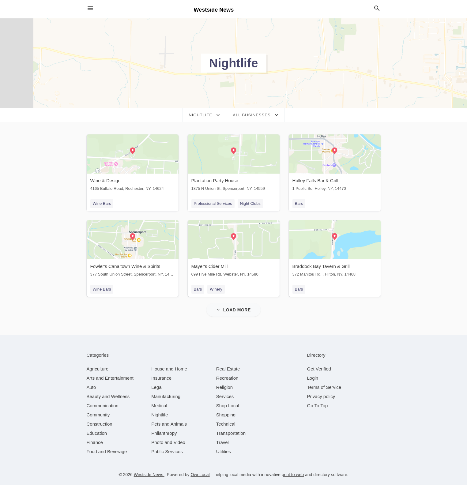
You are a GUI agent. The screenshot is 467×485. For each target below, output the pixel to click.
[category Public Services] (167, 451)
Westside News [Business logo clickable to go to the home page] (214, 10)
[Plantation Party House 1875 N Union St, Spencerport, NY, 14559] (233, 164)
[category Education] (97, 433)
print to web (293, 474)
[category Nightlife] (159, 414)
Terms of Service (324, 387)
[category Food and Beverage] (107, 451)
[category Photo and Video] (168, 442)
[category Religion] (224, 387)
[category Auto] (91, 387)
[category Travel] (222, 442)
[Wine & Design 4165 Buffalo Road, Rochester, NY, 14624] (132, 164)
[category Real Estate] (228, 368)
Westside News (149, 474)
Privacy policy (321, 396)
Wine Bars (102, 203)
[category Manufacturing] (165, 396)
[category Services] (225, 396)
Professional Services (213, 203)
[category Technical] (225, 424)
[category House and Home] (169, 368)
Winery (216, 289)
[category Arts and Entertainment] (110, 378)
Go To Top (317, 405)
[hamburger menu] (90, 8)
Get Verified (319, 368)
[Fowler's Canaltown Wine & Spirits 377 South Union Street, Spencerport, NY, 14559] (132, 250)
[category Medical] (159, 405)
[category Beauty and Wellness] (108, 396)
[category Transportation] (231, 433)
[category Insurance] (161, 378)
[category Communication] (103, 405)
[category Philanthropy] (164, 433)
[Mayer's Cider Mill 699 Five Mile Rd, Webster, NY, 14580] (233, 250)
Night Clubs (250, 203)
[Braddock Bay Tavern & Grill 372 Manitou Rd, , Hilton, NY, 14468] (334, 250)
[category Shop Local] (227, 405)
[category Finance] (95, 442)
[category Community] (98, 414)
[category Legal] (157, 387)
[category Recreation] (227, 378)
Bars (299, 203)
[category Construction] (99, 424)
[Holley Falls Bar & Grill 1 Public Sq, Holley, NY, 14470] (334, 164)
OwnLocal (199, 474)
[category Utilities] (223, 451)
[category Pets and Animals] (169, 424)
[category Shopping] (225, 414)
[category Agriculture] (98, 368)
